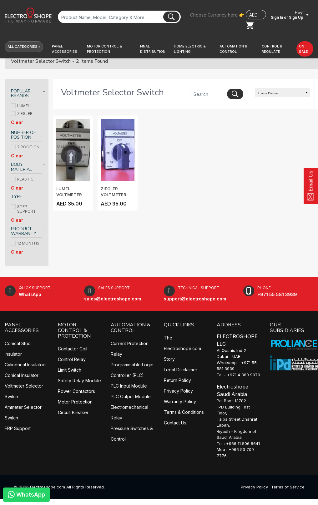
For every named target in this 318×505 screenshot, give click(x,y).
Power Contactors (76, 391)
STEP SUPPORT (23, 209)
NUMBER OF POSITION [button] (23, 135)
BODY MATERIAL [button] (21, 167)
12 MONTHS (25, 243)
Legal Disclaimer (180, 369)
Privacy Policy (178, 391)
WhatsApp (26, 494)
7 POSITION (25, 147)
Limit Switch (69, 370)
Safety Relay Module (79, 380)
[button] (66, 49)
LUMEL (20, 105)
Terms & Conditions (184, 412)
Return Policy (177, 380)
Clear (17, 122)
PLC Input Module (129, 386)
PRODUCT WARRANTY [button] (23, 231)
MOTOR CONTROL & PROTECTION (74, 330)
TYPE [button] (16, 196)
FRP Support (18, 428)
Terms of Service (288, 486)
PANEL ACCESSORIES (22, 327)
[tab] (26, 94)
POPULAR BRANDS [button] (21, 93)
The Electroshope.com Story (182, 348)
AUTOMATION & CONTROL (130, 327)
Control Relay (72, 359)
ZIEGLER (22, 113)
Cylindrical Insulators (26, 364)
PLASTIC (22, 179)
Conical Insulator (21, 375)
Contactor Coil (72, 348)
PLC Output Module (131, 396)
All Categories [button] (23, 46)
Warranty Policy (180, 401)
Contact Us (175, 422)
